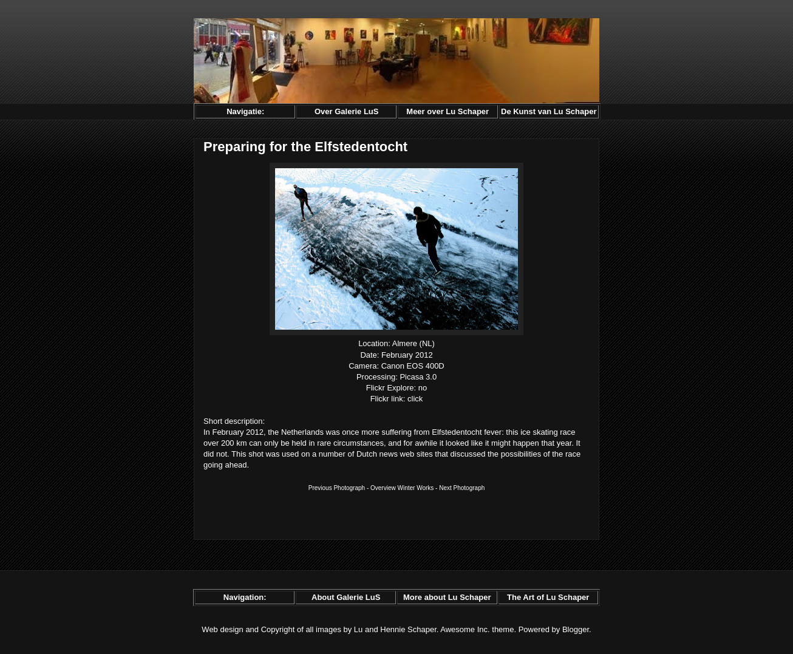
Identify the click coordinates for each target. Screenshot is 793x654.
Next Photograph (462, 488)
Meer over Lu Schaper (447, 111)
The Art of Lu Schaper (548, 597)
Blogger (575, 629)
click (415, 398)
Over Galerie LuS (347, 111)
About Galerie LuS (345, 597)
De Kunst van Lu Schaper (548, 111)
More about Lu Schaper (447, 597)
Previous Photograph (336, 488)
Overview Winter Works (402, 488)
